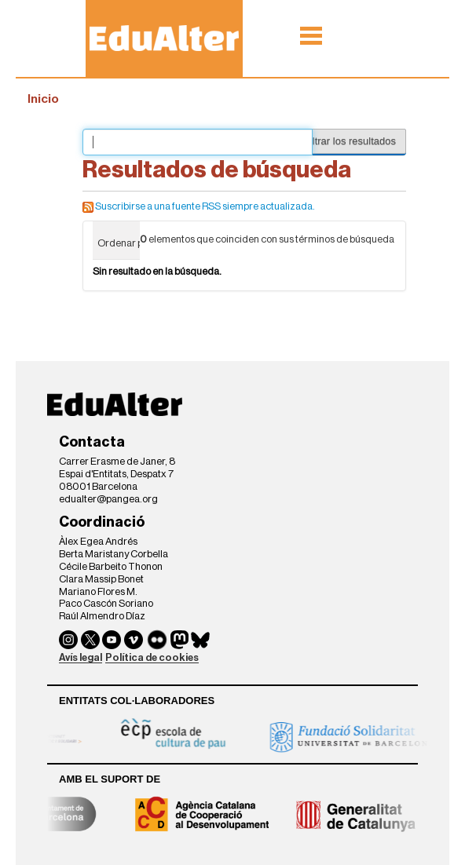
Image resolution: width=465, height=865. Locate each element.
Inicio (43, 99)
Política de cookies (152, 657)
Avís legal (80, 657)
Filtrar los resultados (350, 141)
